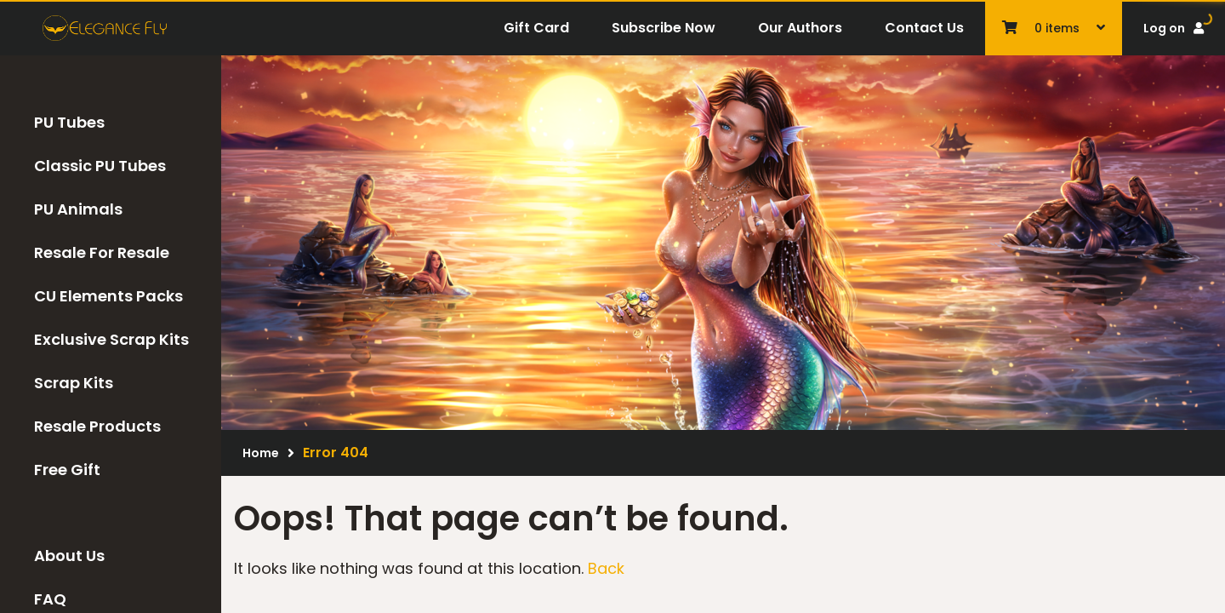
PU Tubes (69, 122)
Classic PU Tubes (100, 165)
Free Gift (67, 469)
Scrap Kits (73, 382)
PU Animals (78, 209)
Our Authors (800, 27)
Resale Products (97, 426)
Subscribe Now (663, 27)
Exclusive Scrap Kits (111, 339)
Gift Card (536, 27)
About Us (69, 555)
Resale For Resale (101, 252)
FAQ (50, 599)
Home (260, 452)
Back (606, 568)
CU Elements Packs (108, 295)
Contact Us (924, 27)
